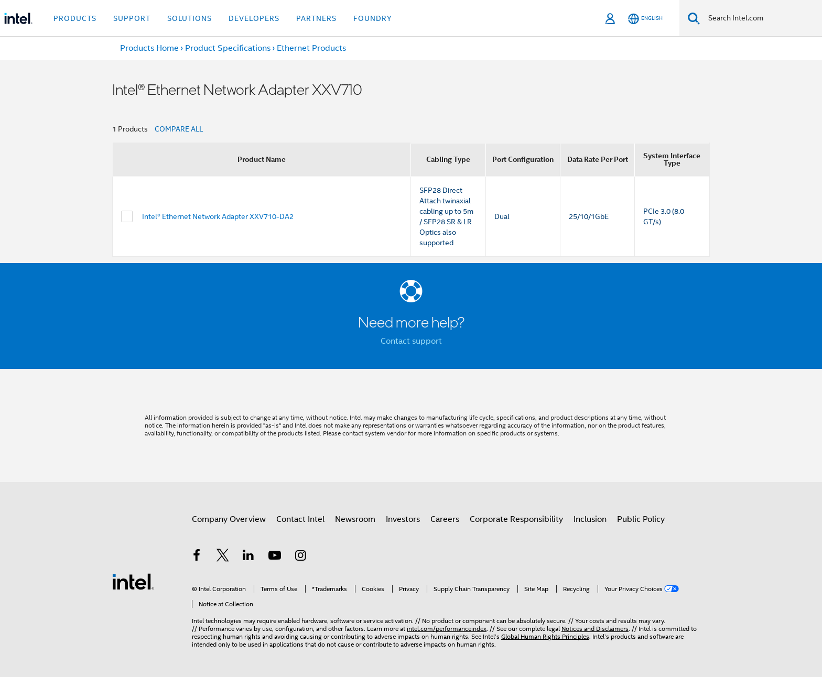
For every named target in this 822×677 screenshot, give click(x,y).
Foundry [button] (372, 18)
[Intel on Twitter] (223, 557)
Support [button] (131, 18)
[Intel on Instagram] (300, 557)
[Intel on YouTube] (275, 557)
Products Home (149, 48)
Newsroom (355, 519)
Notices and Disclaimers (595, 628)
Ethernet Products (311, 48)
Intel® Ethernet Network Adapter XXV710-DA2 (218, 216)
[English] (645, 19)
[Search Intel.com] (761, 18)
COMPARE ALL (179, 129)
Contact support (411, 341)
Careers (444, 519)
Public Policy (641, 519)
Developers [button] (254, 18)
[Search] (694, 18)
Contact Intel (300, 519)
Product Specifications (228, 48)
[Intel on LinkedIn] (248, 557)
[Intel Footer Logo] (133, 581)
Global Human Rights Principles (545, 636)
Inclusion (590, 519)
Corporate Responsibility (516, 519)
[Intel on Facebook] (197, 557)
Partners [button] (316, 18)
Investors (403, 519)
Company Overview (229, 519)
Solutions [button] (189, 18)
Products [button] (74, 18)
